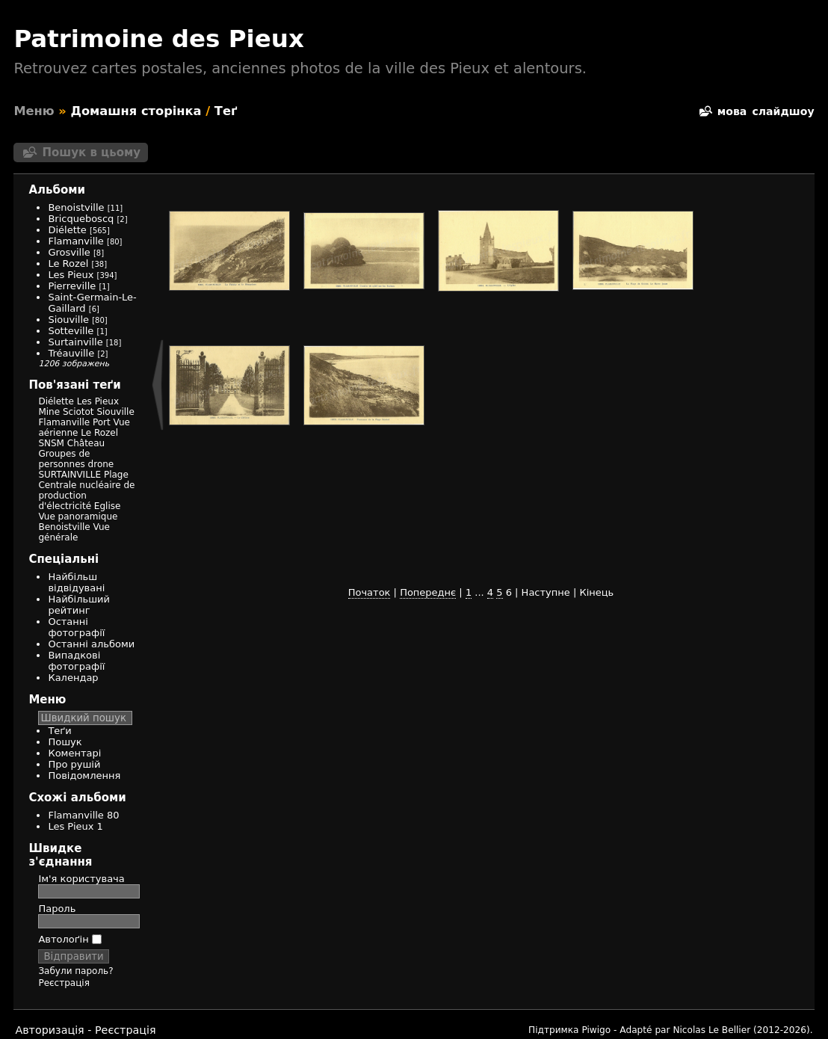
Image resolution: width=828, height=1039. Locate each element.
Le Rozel (68, 263)
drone (101, 464)
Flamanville (75, 241)
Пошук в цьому (91, 152)
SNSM (51, 443)
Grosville (69, 252)
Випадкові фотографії (76, 661)
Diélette (67, 229)
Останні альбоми (91, 644)
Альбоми (56, 190)
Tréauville (71, 353)
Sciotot (78, 412)
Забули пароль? (75, 971)
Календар (73, 677)
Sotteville (70, 330)
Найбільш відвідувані (76, 582)
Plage (116, 474)
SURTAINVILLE (69, 474)
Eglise (107, 506)
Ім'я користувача (81, 878)
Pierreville (72, 286)
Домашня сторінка (135, 111)
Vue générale (74, 532)
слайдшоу (783, 111)
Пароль (56, 908)
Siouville (68, 319)
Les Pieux (70, 274)
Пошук (64, 741)
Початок (369, 592)
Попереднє (428, 592)
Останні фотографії (76, 627)
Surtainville (75, 342)
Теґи (59, 730)
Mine (49, 412)
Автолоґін (69, 939)
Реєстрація (63, 983)
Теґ (226, 111)
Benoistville (76, 207)
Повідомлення (84, 775)
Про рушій (74, 764)
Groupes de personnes (64, 458)
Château (86, 443)
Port (102, 422)
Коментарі (74, 753)
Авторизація (49, 1030)
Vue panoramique (77, 516)
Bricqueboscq (81, 218)
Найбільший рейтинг (79, 605)
